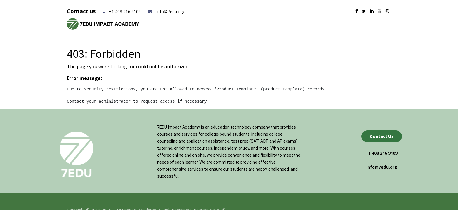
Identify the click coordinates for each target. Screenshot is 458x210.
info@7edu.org (166, 11)
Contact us (82, 11)
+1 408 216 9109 (125, 11)
